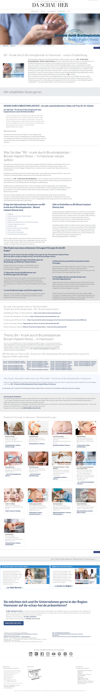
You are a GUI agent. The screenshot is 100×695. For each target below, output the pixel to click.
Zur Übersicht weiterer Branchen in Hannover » (73, 559)
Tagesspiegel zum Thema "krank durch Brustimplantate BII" (41, 323)
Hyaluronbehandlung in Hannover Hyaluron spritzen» (85, 511)
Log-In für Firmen (82, 683)
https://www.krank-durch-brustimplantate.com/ (45, 316)
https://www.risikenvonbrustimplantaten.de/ (47, 313)
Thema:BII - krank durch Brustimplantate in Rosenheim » (85, 363)
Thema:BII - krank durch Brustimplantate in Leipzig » (60, 367)
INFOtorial (6, 45)
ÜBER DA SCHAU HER (83, 679)
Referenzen (80, 677)
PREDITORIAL (35, 11)
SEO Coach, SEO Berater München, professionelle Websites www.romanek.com (12, 686)
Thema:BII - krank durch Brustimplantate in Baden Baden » (14, 363)
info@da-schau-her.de (33, 618)
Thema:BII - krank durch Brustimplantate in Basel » (13, 365)
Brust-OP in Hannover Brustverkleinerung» (35, 475)
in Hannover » (41, 444)
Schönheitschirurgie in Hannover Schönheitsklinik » (13, 543)
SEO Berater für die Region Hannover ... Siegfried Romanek (17, 636)
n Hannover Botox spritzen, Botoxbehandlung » (83, 446)
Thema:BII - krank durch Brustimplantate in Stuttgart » (85, 364)
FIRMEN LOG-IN (93, 0)
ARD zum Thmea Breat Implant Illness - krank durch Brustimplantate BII (44, 327)
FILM (68, 11)
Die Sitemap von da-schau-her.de (85, 682)
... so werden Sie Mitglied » (63, 586)
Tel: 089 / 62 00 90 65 (30, 617)
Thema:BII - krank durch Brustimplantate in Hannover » (61, 361)
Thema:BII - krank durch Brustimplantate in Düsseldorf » (38, 364)
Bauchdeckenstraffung (58, 445)
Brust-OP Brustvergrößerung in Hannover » (13, 475)
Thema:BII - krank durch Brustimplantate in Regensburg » (85, 361)
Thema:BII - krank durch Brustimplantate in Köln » (60, 364)
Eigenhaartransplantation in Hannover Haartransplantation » (62, 513)
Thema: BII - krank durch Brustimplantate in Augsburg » (14, 361)
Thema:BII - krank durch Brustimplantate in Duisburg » (37, 363)
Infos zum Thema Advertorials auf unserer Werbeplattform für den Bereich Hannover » (71, 636)
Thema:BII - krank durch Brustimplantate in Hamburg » (37, 369)
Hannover (13, 45)
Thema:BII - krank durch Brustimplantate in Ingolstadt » (61, 363)
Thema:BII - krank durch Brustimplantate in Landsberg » (61, 365)
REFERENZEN (61, 11)
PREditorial (80, 671)
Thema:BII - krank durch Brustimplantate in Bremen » (13, 368)
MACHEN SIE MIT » (13, 623)
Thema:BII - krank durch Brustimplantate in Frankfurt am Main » (38, 367)
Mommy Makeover (33, 444)
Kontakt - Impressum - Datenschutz (86, 681)
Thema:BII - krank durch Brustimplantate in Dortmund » (14, 369)
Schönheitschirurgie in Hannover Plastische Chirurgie (13, 446)
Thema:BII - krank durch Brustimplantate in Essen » (37, 365)
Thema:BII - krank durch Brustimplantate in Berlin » (13, 367)
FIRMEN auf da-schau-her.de (84, 674)
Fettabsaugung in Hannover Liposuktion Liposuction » (35, 513)
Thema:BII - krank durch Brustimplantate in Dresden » (37, 361)
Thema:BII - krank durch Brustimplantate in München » (61, 368)
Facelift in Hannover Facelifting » (13, 511)
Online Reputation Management (85, 670)
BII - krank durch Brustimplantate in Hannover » (85, 483)
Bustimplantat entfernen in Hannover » (60, 478)
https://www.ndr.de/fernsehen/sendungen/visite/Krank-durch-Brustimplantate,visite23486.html (57, 320)
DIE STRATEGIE (51, 11)
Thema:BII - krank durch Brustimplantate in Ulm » (84, 365)
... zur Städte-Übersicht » (14, 587)
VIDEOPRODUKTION (83, 678)
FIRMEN (43, 11)
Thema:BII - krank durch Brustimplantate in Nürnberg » (61, 369)
